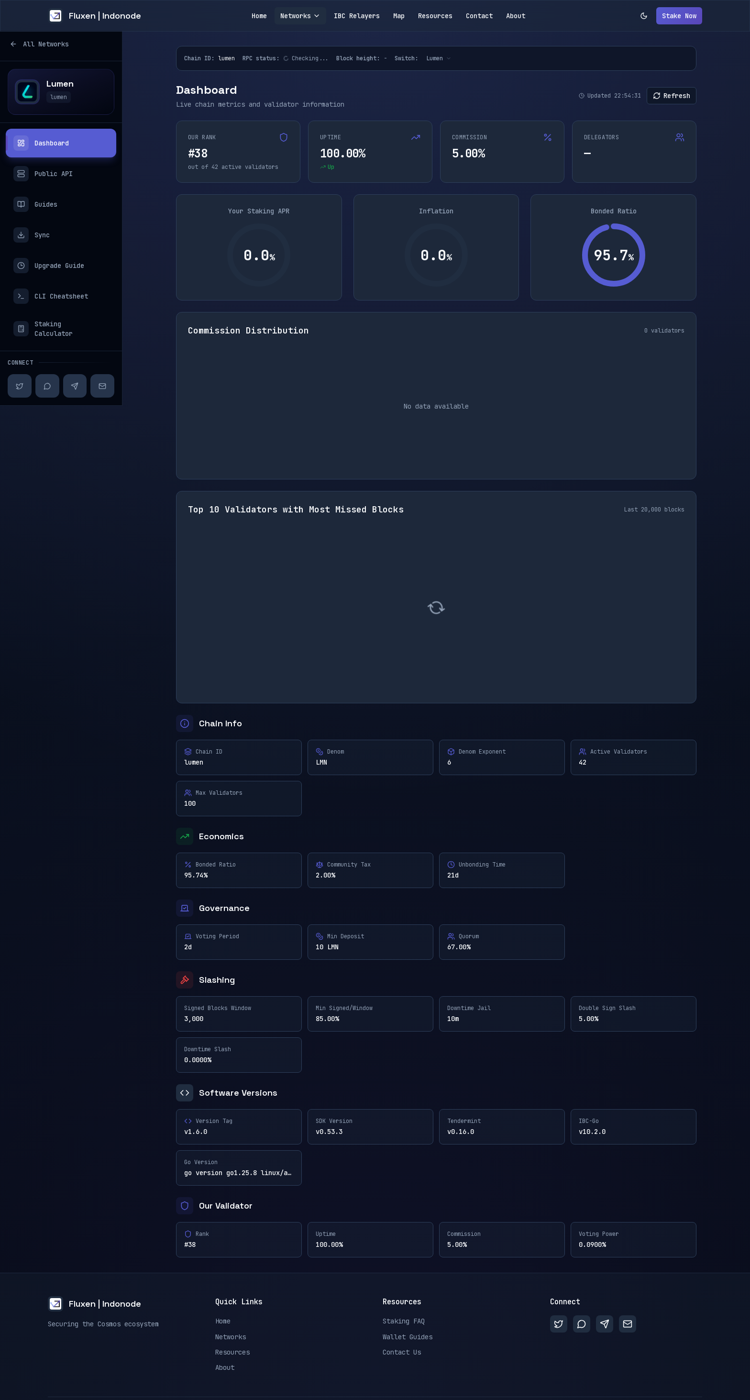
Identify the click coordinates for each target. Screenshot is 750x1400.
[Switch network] (439, 58)
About (515, 15)
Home (259, 15)
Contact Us (402, 1352)
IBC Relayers (357, 15)
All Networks (38, 44)
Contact (479, 15)
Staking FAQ (404, 1321)
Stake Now (679, 15)
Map (399, 15)
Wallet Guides (407, 1337)
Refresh (671, 95)
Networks (300, 15)
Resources (435, 15)
